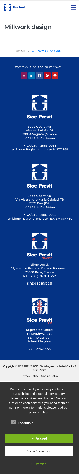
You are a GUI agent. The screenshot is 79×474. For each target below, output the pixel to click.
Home (20, 51)
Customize (38, 464)
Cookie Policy (49, 375)
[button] (73, 7)
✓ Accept (39, 438)
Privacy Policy (29, 375)
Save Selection (39, 451)
